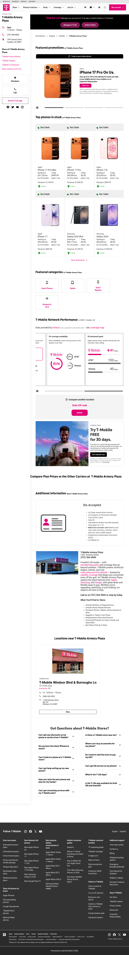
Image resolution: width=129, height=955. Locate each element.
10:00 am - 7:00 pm (52, 693)
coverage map (97, 327)
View (68, 712)
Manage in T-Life (70, 25)
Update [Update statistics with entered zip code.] (80, 413)
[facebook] (7, 107)
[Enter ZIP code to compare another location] (79, 405)
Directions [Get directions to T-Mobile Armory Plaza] (15, 79)
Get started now (98, 455)
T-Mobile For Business (10, 65)
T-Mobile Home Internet (11, 57)
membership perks (89, 565)
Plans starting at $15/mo (12, 69)
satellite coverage (89, 575)
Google (98, 582)
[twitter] (12, 107)
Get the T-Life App (15, 101)
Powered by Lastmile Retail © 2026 (64, 951)
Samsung (85, 582)
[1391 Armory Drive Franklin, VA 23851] (15, 40)
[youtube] (17, 107)
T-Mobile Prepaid (8, 61)
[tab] (56, 736)
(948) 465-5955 (49, 696)
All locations (40, 36)
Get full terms (108, 93)
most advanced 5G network (93, 572)
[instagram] (22, 107)
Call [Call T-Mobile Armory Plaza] (15, 91)
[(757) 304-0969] (15, 34)
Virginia (52, 36)
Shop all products (79, 260)
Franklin (62, 36)
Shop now (85, 85)
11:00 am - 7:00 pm (14, 28)
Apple (114, 580)
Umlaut (56, 327)
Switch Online (90, 25)
